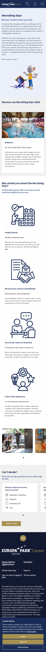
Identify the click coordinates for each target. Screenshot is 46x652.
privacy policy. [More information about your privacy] (32, 631)
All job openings (9, 570)
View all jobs (11, 523)
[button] (17, 430)
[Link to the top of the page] (23, 538)
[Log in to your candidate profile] (35, 4)
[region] (23, 635)
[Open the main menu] (42, 4)
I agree (23, 636)
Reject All (23, 642)
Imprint (27, 570)
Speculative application (8, 563)
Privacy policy (30, 575)
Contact (28, 562)
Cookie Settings (23, 647)
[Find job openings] (27, 4)
